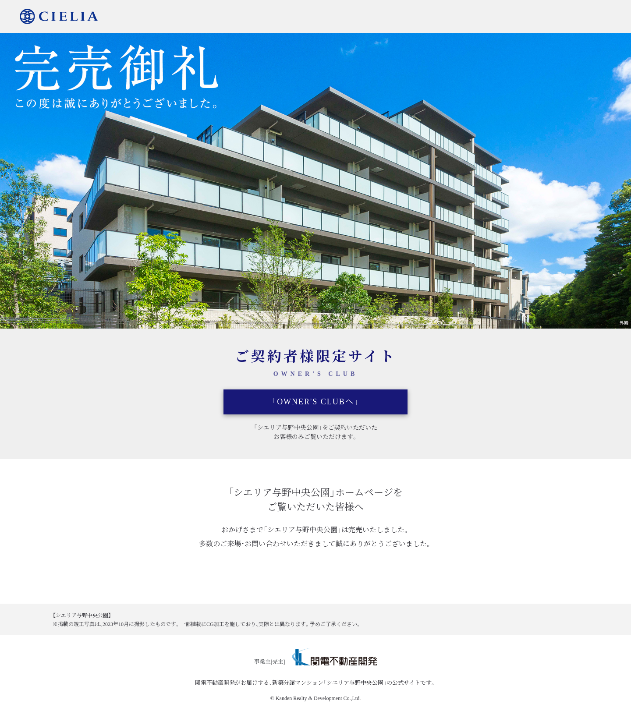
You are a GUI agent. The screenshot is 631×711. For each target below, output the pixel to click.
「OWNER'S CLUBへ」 (315, 401)
